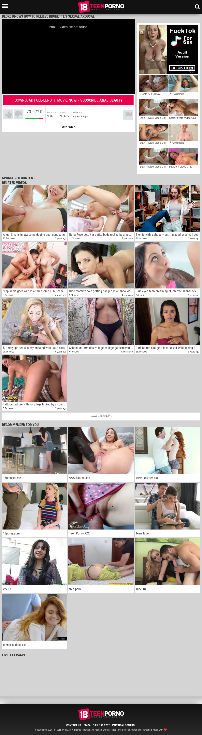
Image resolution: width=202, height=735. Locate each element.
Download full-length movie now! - (69, 100)
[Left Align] (6, 6)
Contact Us (73, 725)
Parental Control (124, 725)
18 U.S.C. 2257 (101, 725)
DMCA (87, 725)
